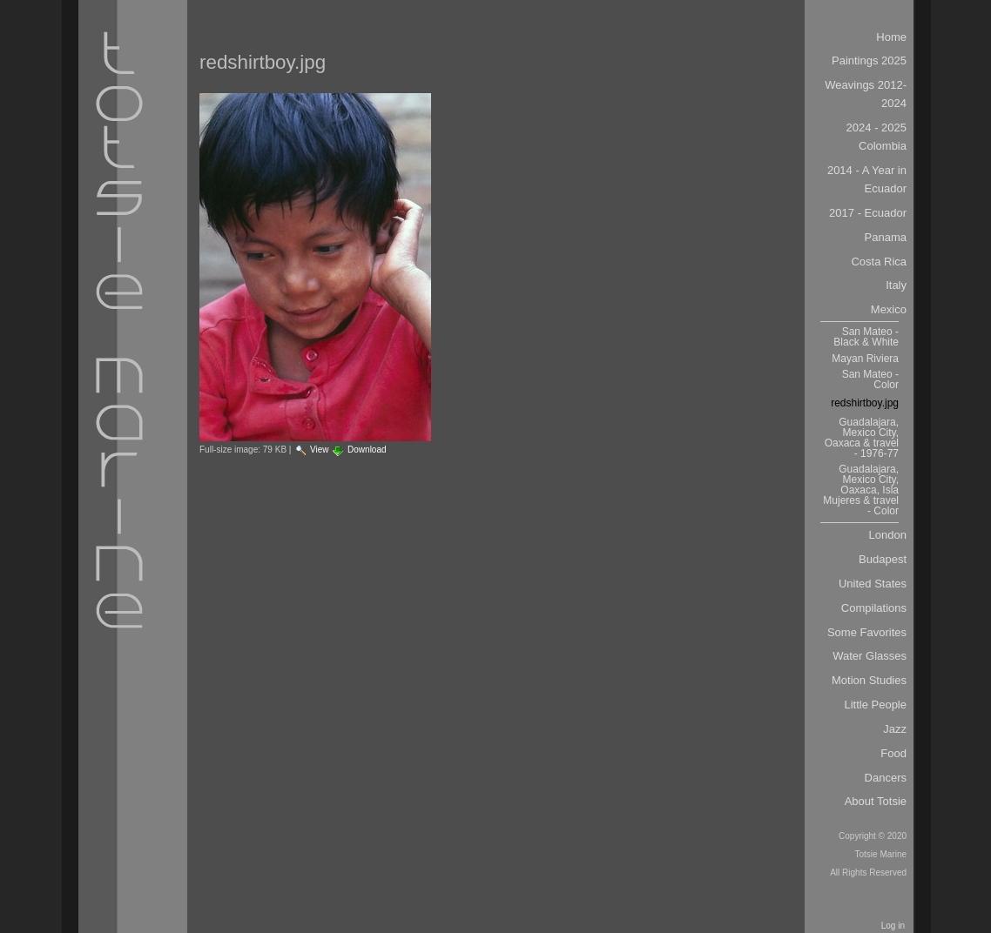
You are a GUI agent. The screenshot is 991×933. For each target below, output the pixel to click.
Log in (893, 925)
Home (891, 37)
